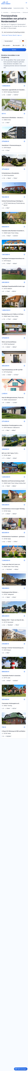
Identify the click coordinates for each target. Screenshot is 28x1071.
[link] (14, 83)
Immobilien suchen (6, 8)
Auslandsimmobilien (19, 8)
